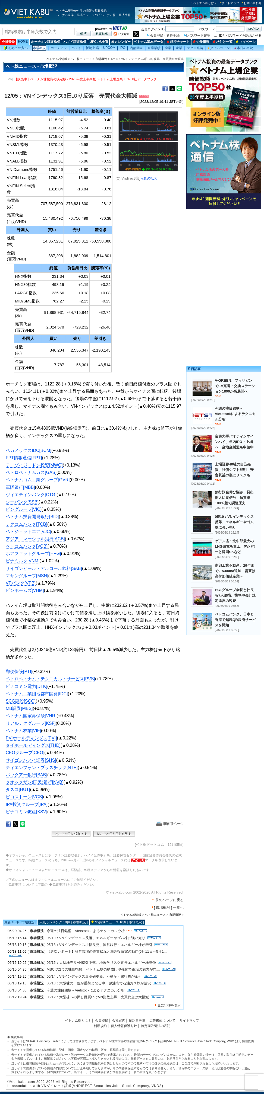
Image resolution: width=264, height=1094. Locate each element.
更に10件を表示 (169, 1005)
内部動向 (136, 48)
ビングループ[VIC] (24, 509)
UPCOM (109, 48)
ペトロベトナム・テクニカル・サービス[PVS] (50, 679)
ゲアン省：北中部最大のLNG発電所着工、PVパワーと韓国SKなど (235, 546)
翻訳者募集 (137, 1020)
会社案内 (118, 1020)
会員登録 (8, 42)
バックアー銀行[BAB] (26, 775)
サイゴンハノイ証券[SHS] (31, 760)
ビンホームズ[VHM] (25, 590)
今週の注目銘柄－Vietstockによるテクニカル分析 (86, 931)
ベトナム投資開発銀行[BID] (32, 516)
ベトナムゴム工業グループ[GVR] (38, 479)
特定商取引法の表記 (155, 1026)
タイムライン (219, 48)
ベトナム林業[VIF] (23, 730)
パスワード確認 (198, 35)
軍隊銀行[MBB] (20, 487)
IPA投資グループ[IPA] (27, 804)
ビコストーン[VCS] (24, 797)
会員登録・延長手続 (165, 35)
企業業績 (154, 48)
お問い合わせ (253, 3)
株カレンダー (121, 42)
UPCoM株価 (99, 42)
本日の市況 (243, 48)
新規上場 (92, 48)
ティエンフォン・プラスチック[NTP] (42, 767)
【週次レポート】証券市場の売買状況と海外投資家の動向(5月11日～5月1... (107, 951)
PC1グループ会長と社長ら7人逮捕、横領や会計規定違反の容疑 (235, 595)
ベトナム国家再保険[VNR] (31, 715)
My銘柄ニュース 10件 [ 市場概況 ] (119, 922)
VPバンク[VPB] (21, 583)
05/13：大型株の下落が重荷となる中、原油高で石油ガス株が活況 (99, 983)
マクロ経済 (195, 48)
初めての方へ (16, 48)
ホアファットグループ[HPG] (33, 553)
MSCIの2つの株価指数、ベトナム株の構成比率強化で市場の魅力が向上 (103, 969)
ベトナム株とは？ (205, 3)
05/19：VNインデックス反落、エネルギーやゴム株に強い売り (96, 938)
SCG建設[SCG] (21, 701)
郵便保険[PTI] (19, 671)
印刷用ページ (170, 824)
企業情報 (201, 42)
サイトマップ (230, 3)
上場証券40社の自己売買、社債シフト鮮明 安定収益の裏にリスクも (234, 469)
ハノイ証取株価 (75, 42)
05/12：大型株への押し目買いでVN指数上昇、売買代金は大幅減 (98, 997)
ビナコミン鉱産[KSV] (26, 811)
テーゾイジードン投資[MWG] (34, 465)
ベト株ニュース (81, 58)
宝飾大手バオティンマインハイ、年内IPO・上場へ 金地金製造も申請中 (234, 441)
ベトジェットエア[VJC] (28, 531)
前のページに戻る (169, 900)
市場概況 (39, 48)
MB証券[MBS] (19, 708)
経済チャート (178, 42)
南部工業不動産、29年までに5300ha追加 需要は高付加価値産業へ (235, 570)
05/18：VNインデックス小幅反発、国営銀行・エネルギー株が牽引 (99, 945)
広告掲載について (162, 1020)
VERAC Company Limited (43, 1041)
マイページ (246, 42)
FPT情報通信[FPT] (24, 457)
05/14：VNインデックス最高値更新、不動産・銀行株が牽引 (94, 976)
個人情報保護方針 (124, 1026)
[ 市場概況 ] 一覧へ (169, 907)
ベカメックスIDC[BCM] (28, 450)
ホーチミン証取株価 (45, 42)
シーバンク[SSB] (22, 502)
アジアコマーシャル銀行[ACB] (35, 539)
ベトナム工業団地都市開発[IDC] (37, 693)
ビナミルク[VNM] (22, 561)
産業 (179, 48)
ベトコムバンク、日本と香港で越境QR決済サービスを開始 (235, 619)
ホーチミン (59, 48)
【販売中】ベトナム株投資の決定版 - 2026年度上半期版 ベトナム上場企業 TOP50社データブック (85, 79)
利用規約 (100, 1026)
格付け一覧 (222, 42)
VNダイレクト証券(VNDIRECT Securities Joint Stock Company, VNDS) (188, 1041)
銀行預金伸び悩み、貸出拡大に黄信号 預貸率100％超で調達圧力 (234, 497)
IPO (122, 48)
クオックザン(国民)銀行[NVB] (34, 782)
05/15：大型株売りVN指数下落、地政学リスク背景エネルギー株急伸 (101, 963)
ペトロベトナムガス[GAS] (31, 472)
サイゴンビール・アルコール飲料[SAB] (44, 568)
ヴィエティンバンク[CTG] (31, 494)
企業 (168, 48)
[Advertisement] (223, 249)
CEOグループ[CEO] (25, 752)
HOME (23, 41)
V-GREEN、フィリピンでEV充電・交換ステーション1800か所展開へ (235, 385)
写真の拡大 (147, 178)
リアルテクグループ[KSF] (31, 723)
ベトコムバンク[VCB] (27, 546)
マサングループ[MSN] (27, 575)
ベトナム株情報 (56, 58)
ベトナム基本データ (148, 42)
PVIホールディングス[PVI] (31, 738)
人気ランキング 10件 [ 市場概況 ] (63, 922)
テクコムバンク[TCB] (26, 524)
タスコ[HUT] (18, 789)
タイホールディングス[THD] (33, 745)
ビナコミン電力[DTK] (26, 686)
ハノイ (76, 48)
